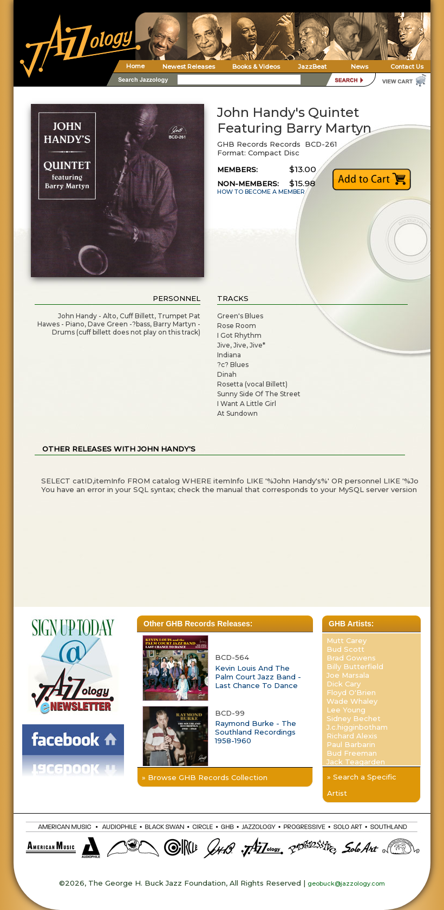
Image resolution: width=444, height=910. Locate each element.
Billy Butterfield (355, 666)
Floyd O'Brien (351, 692)
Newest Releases (188, 66)
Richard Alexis (352, 735)
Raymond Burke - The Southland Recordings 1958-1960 (255, 732)
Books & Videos (256, 66)
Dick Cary (344, 683)
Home (135, 66)
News (359, 66)
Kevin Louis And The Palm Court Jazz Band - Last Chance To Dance (258, 677)
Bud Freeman (352, 753)
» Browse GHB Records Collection (204, 777)
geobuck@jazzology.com (346, 883)
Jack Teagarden (356, 761)
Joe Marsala (348, 675)
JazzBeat (312, 66)
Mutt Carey (347, 640)
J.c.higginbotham (357, 727)
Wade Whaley (352, 701)
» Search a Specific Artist (361, 784)
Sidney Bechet (354, 718)
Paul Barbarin (351, 744)
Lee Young (346, 709)
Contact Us (406, 66)
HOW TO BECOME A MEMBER (261, 191)
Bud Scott (345, 649)
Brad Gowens (351, 657)
